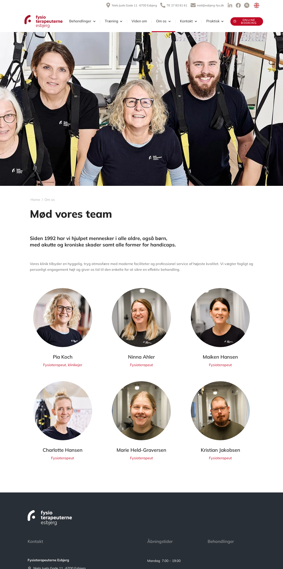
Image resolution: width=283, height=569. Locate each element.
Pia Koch (63, 357)
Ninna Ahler (141, 357)
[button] (246, 5)
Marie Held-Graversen (141, 450)
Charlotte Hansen (62, 450)
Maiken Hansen (220, 357)
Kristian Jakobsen (220, 450)
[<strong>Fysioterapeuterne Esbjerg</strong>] (81, 560)
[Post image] (62, 317)
